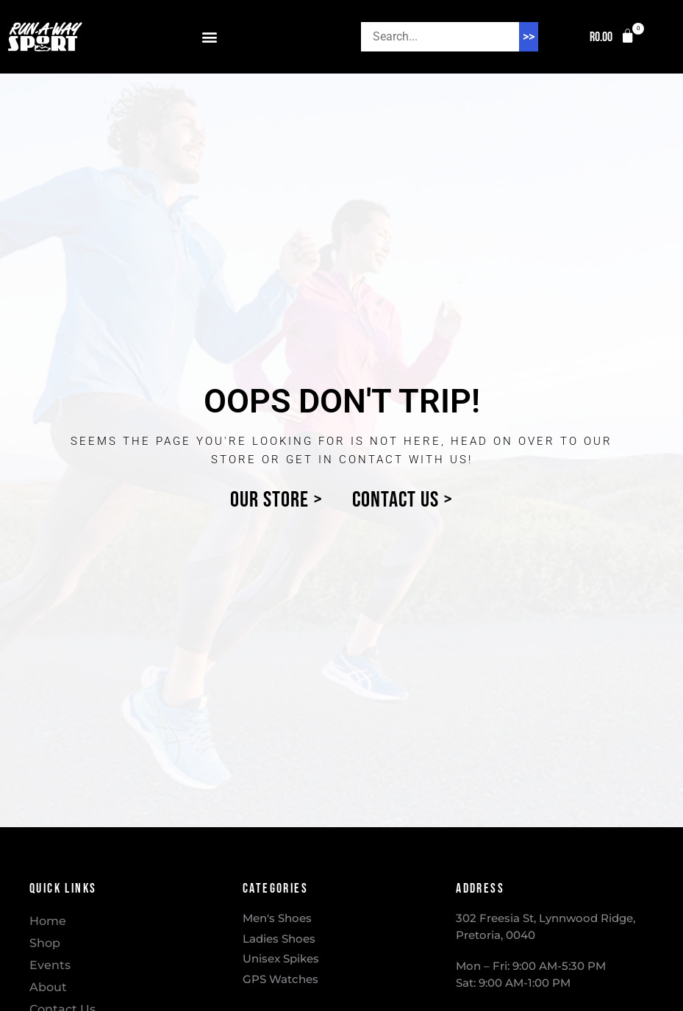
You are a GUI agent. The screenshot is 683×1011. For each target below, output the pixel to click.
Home (47, 921)
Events (50, 965)
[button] (210, 37)
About (48, 987)
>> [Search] (528, 36)
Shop (44, 943)
